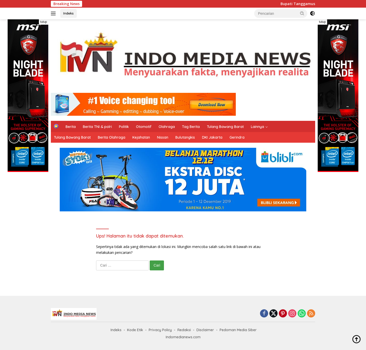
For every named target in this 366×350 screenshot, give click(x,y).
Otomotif (143, 126)
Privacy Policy (160, 330)
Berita (71, 126)
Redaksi (184, 330)
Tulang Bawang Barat (225, 126)
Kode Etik (135, 330)
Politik (124, 126)
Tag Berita (191, 126)
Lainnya (257, 126)
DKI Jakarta (212, 137)
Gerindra (237, 137)
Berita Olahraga (111, 137)
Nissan (162, 137)
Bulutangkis (185, 137)
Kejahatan (141, 137)
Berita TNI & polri (97, 126)
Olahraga (167, 126)
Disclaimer (205, 330)
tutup (43, 22)
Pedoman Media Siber (238, 330)
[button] (302, 13)
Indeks (68, 13)
